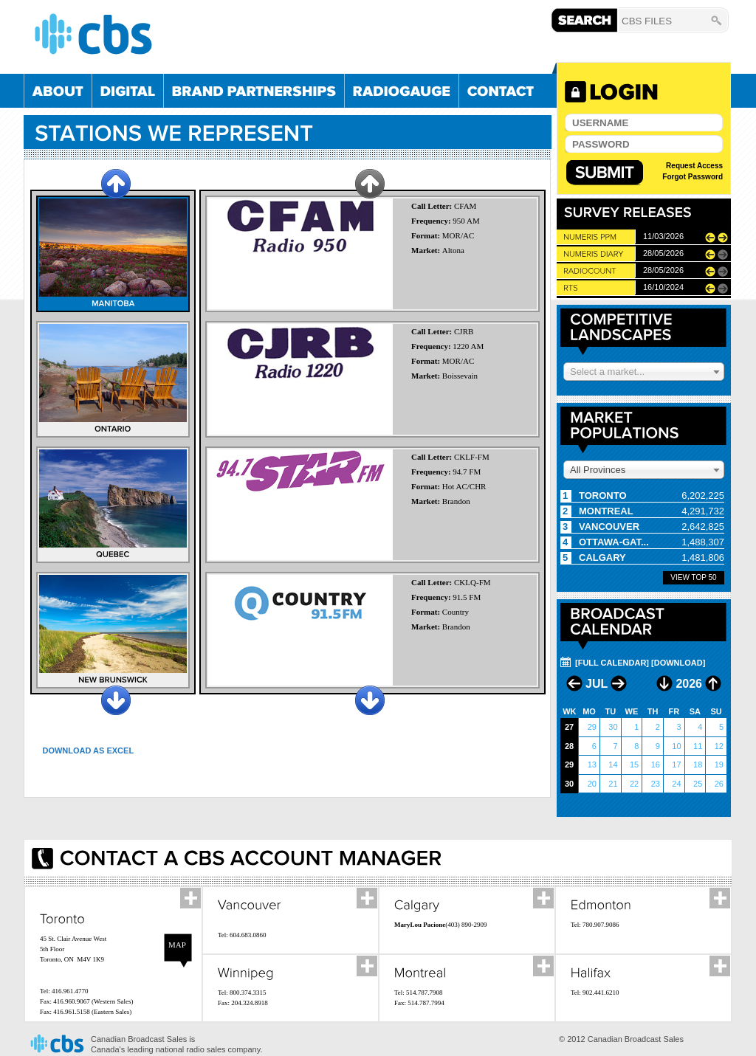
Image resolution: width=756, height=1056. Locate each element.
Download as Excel (88, 750)
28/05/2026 (663, 253)
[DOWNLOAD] (678, 662)
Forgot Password (692, 177)
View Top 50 (693, 577)
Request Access (694, 166)
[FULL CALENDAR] (612, 662)
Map (177, 944)
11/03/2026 (663, 236)
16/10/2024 (663, 287)
